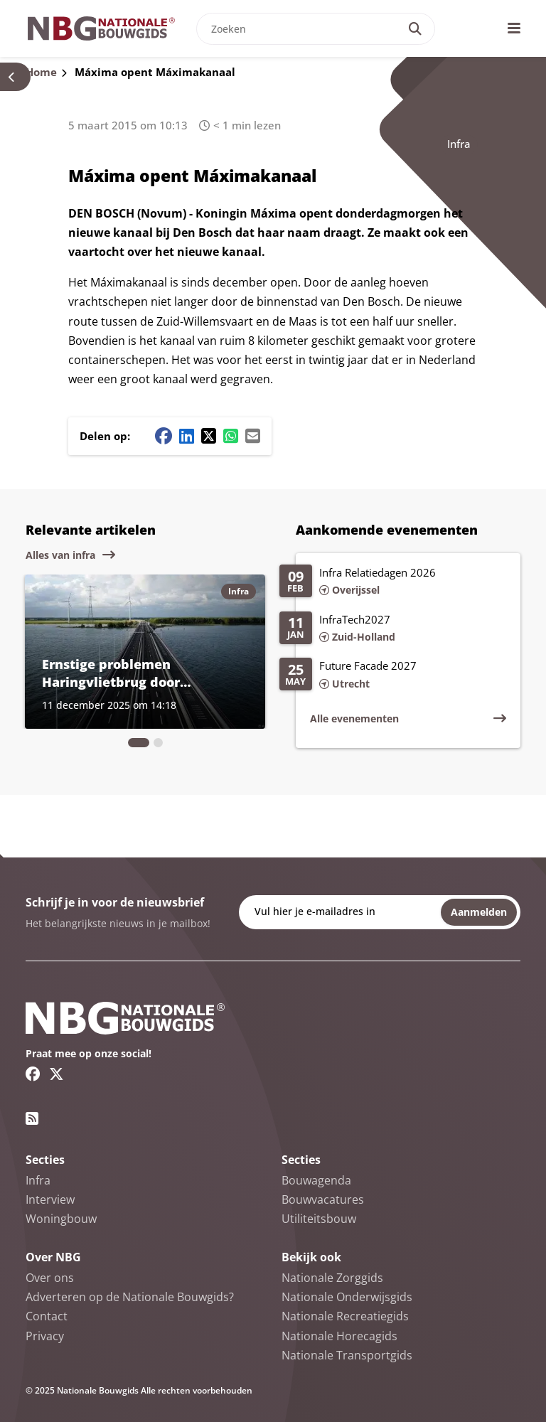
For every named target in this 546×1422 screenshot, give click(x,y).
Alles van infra (60, 555)
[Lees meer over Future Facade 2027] (392, 675)
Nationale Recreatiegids (345, 1316)
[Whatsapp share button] (230, 436)
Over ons (50, 1277)
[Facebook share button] (163, 436)
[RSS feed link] (32, 1118)
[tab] (138, 742)
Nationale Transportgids (347, 1355)
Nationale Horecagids (339, 1336)
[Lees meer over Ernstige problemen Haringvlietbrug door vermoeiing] (145, 651)
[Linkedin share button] (186, 436)
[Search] (415, 29)
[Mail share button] (252, 436)
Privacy (45, 1336)
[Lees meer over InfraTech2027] (392, 629)
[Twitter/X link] (56, 1074)
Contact (47, 1316)
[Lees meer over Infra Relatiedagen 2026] (392, 582)
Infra (459, 144)
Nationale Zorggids (332, 1277)
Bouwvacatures (323, 1199)
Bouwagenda (316, 1180)
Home (41, 72)
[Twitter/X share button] (208, 436)
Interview (50, 1199)
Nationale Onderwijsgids (347, 1297)
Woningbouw (61, 1218)
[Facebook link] (33, 1074)
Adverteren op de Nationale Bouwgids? (130, 1297)
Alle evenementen (354, 718)
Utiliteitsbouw (319, 1218)
